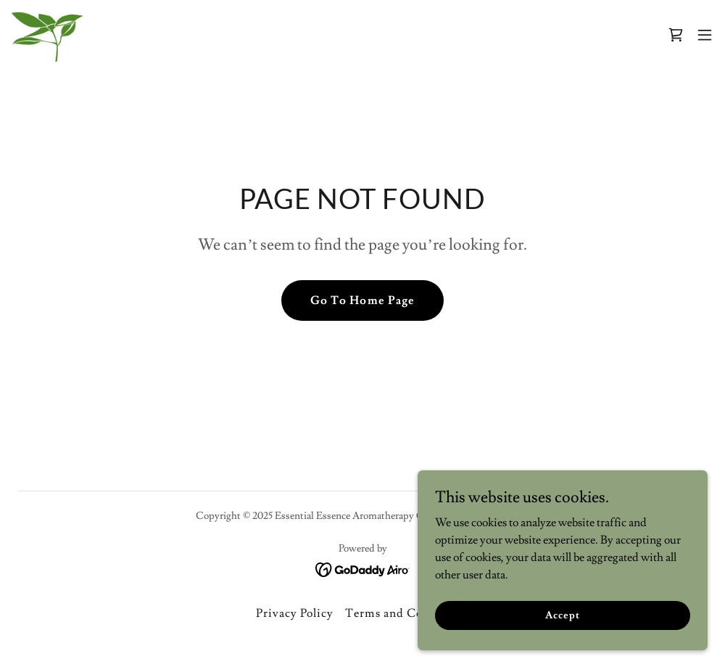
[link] (47, 35)
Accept (562, 614)
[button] (704, 34)
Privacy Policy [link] (295, 613)
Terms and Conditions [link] (406, 613)
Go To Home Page (362, 300)
